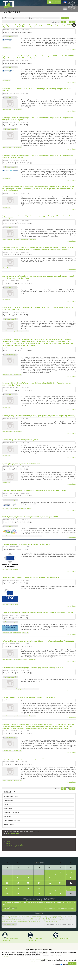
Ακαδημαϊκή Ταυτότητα (11, 847)
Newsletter (7, 816)
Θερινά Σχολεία (9, 824)
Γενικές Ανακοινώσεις (7, 109)
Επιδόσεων (65, 964)
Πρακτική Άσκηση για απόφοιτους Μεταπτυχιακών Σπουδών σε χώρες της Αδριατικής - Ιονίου (34, 490)
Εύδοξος (7, 843)
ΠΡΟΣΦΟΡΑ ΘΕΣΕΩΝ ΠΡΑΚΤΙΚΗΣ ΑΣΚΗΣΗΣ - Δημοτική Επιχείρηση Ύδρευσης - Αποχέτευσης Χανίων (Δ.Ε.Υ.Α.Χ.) (36, 90)
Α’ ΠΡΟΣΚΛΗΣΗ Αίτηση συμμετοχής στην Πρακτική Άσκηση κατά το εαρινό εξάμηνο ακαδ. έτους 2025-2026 (39, 904)
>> (73, 22)
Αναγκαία (57, 964)
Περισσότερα (71, 49)
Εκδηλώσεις (8, 804)
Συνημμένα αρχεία (10, 36)
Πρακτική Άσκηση (7, 47)
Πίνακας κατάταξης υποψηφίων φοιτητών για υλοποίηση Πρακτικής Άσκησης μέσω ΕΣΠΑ (32, 667)
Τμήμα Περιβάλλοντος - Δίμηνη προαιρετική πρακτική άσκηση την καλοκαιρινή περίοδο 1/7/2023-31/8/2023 (38, 641)
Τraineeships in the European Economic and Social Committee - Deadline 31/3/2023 (30, 578)
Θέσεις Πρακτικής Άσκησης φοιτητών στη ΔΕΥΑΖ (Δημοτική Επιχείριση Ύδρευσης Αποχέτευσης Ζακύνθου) (38, 416)
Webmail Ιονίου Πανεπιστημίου (14, 845)
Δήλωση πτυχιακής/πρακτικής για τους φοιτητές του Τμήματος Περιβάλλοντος (28, 697)
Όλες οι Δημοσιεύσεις (11, 796)
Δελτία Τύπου (33, 239)
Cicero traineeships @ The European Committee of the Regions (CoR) (26, 544)
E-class (7, 841)
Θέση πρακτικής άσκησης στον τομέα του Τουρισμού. (20, 440)
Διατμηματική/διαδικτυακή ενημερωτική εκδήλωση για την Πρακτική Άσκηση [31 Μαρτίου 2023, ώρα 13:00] (38, 612)
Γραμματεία (25, 659)
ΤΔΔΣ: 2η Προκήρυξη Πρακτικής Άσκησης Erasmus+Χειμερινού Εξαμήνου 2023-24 (30, 517)
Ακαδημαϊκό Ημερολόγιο (12, 820)
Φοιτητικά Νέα (25, 632)
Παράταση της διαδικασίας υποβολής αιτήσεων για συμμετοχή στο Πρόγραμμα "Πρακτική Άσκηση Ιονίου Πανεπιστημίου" (38, 217)
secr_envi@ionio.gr (13, 833)
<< (62, 22)
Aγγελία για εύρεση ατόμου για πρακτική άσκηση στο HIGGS (23, 759)
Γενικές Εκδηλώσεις (7, 632)
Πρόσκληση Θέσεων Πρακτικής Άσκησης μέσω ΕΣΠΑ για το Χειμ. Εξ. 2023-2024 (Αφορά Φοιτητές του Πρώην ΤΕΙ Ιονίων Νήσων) (36, 384)
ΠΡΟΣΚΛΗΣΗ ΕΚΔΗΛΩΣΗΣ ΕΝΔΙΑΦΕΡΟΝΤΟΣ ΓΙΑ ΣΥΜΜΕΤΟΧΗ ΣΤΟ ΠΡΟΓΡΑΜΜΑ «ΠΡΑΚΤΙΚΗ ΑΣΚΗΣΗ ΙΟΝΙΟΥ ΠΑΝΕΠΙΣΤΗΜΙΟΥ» (37, 309)
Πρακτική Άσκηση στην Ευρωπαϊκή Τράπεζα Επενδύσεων (22, 464)
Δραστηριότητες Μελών (12, 812)
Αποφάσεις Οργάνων (18, 689)
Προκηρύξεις (16, 239)
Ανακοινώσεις (8, 800)
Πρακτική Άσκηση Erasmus (25, 508)
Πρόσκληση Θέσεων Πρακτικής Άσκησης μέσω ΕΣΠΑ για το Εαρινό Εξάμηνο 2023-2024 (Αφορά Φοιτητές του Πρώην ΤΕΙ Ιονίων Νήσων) (37, 119)
